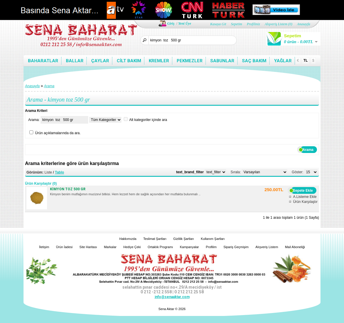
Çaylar (100, 60)
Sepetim (236, 24)
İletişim (44, 247)
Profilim (211, 247)
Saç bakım (254, 60)
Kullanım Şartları (213, 238)
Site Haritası (88, 247)
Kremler (159, 60)
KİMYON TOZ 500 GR (68, 189)
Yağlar (283, 60)
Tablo (59, 172)
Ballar (75, 60)
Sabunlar (222, 60)
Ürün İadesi (64, 247)
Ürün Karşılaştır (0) (41, 183)
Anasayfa (303, 24)
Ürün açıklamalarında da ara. (58, 133)
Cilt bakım (129, 60)
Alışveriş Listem (267, 247)
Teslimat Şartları (154, 238)
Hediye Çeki (132, 247)
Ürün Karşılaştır (305, 202)
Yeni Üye (184, 23)
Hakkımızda (127, 238)
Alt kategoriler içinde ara (148, 120)
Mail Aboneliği (295, 247)
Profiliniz (253, 24)
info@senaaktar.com (172, 297)
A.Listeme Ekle (305, 197)
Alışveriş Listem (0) (278, 24)
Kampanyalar (189, 247)
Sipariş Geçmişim (236, 247)
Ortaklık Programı (160, 247)
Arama (49, 86)
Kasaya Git (218, 24)
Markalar (110, 247)
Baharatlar (43, 60)
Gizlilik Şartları (183, 238)
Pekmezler (190, 60)
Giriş (171, 23)
